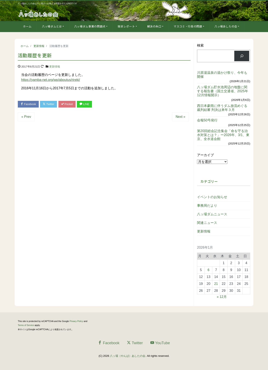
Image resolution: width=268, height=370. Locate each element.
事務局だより (207, 205)
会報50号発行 (207, 120)
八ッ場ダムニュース (212, 214)
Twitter (48, 104)
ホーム (27, 26)
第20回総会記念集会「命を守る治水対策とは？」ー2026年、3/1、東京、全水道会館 (223, 135)
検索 (200, 45)
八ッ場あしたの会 (225, 26)
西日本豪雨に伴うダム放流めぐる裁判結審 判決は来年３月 (222, 108)
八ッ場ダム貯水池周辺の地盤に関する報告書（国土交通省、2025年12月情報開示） (222, 91)
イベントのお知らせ (212, 197)
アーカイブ (205, 155)
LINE (84, 104)
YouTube (160, 343)
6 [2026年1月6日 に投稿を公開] (208, 270)
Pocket (67, 104)
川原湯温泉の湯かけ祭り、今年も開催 (222, 74)
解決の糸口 (154, 26)
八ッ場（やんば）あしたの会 (127, 355)
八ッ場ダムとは (52, 26)
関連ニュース (207, 223)
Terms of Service (26, 325)
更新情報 (54, 66)
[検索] (241, 56)
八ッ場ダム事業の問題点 (90, 26)
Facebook (28, 104)
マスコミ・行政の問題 (188, 26)
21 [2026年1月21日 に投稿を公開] (216, 284)
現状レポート (126, 26)
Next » (180, 116)
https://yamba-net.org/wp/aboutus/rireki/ (50, 80)
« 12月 (222, 297)
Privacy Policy (76, 321)
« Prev (26, 116)
